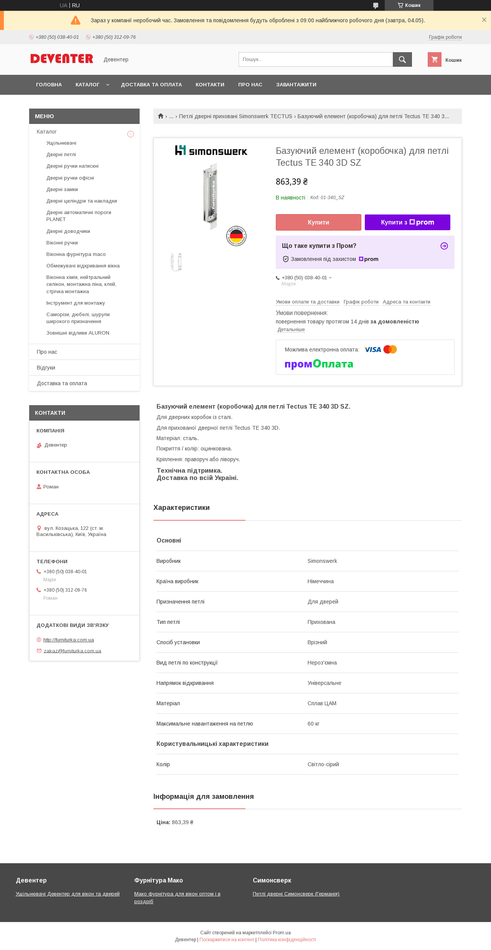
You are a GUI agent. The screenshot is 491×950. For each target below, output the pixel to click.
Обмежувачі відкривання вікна (83, 266)
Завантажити (296, 84)
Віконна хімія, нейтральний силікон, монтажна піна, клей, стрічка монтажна (81, 284)
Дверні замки (62, 189)
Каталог (87, 84)
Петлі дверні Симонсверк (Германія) (296, 894)
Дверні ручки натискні (72, 166)
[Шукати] (402, 59)
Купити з (407, 222)
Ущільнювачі (61, 143)
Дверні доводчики (68, 231)
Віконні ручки (62, 243)
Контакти (210, 84)
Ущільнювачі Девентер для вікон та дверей (68, 894)
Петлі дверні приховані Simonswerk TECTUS (235, 116)
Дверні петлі (61, 154)
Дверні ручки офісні (70, 178)
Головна (49, 84)
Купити (319, 222)
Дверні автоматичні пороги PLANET (78, 215)
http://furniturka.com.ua (68, 640)
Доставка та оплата (151, 84)
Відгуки (46, 367)
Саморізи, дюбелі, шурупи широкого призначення (78, 318)
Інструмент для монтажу (75, 303)
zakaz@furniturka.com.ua (72, 650)
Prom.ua (282, 932)
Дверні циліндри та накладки (81, 201)
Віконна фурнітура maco (76, 254)
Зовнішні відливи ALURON (77, 333)
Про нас (250, 84)
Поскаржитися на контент (226, 939)
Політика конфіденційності (287, 939)
